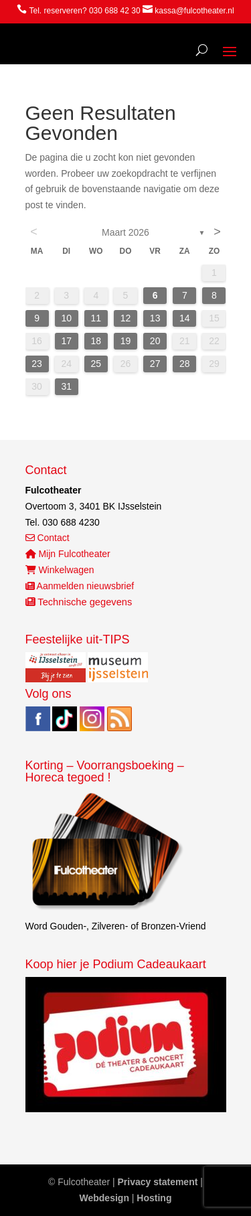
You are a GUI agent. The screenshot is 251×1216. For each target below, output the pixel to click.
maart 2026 (125, 232)
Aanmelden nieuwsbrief (80, 586)
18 (96, 340)
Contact (47, 537)
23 (36, 363)
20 (155, 340)
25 (96, 363)
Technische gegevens (79, 602)
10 (66, 318)
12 (125, 318)
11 (96, 318)
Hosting (154, 1198)
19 (125, 340)
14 (184, 318)
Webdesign (104, 1198)
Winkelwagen (59, 569)
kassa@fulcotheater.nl (194, 10)
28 (184, 363)
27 (155, 363)
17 (66, 340)
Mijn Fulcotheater (67, 553)
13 (155, 318)
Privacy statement (158, 1181)
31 (66, 386)
